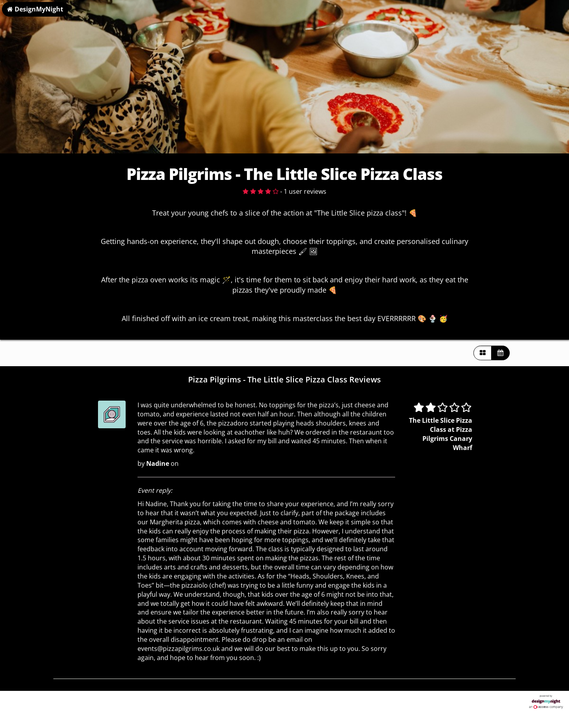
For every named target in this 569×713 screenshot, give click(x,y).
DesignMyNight (35, 9)
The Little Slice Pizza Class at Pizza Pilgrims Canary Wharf (440, 434)
